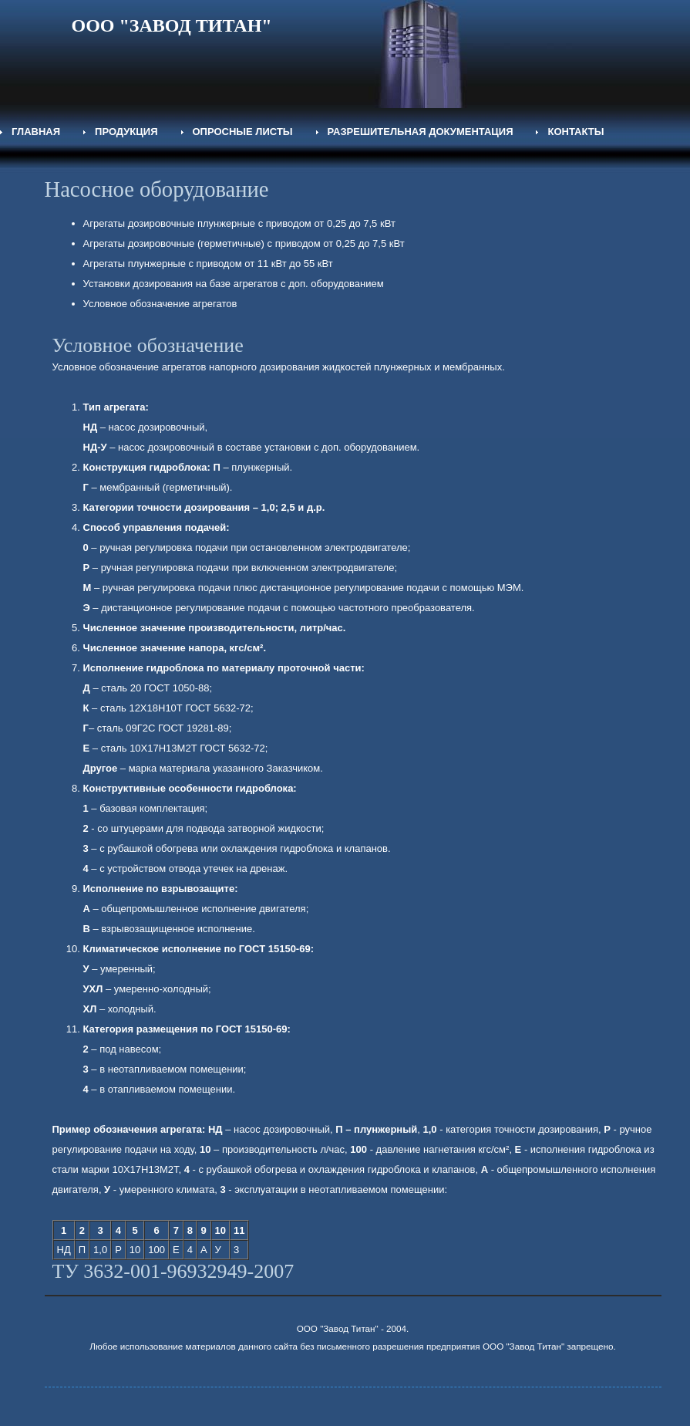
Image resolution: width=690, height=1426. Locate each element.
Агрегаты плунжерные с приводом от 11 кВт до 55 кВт (208, 263)
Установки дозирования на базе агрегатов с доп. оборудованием (233, 283)
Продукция (126, 131)
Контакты (575, 131)
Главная (36, 131)
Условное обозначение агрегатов (160, 303)
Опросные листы (243, 131)
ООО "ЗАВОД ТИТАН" (172, 25)
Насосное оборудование (157, 189)
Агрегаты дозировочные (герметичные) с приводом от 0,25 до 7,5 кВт (244, 243)
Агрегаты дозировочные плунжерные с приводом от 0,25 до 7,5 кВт (239, 223)
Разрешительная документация (420, 131)
